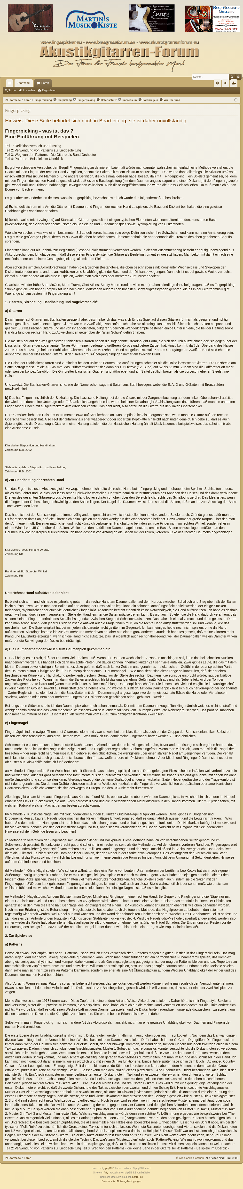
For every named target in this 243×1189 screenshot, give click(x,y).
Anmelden (29, 90)
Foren (45, 83)
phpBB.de (137, 1177)
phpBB (109, 1168)
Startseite (23, 83)
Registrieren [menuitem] (234, 84)
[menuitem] (217, 83)
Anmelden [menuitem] (226, 84)
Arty (106, 1172)
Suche (12, 90)
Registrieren (49, 90)
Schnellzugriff (10, 84)
